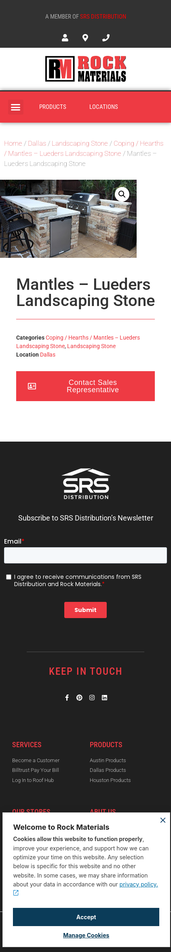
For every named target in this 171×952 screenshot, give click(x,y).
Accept (86, 917)
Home (13, 143)
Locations (103, 106)
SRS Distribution (103, 16)
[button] (15, 107)
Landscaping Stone (80, 143)
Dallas (37, 143)
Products (52, 106)
